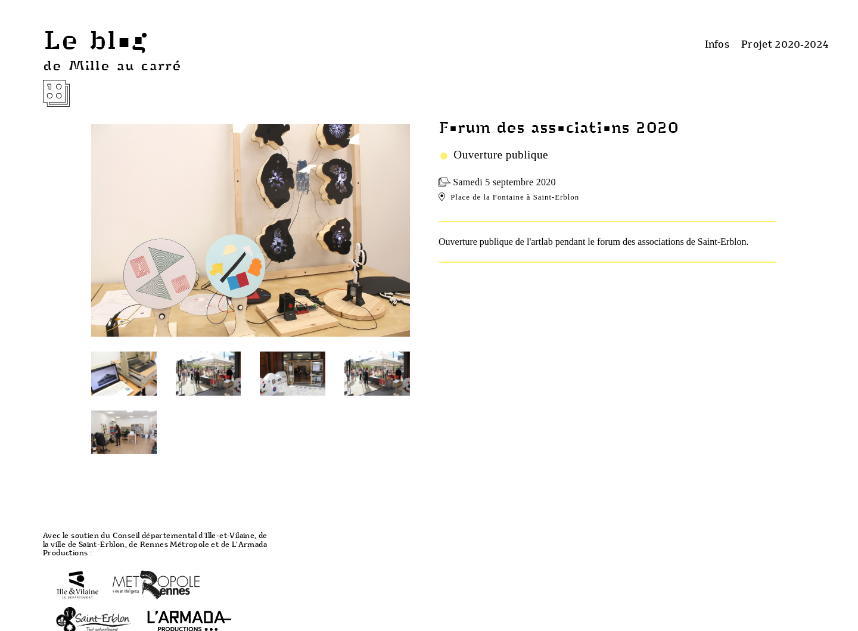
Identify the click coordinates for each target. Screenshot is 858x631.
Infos (717, 44)
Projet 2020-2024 (784, 44)
